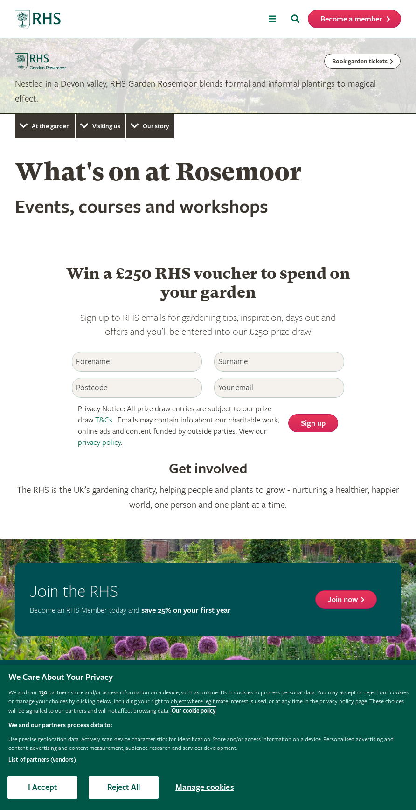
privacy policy (99, 442)
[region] (208, 737)
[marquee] (208, 76)
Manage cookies (204, 787)
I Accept (42, 787)
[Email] (279, 388)
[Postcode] (137, 388)
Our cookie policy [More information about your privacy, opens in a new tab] (193, 710)
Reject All (123, 787)
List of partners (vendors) (42, 759)
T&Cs (103, 420)
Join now (343, 599)
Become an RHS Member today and (130, 610)
